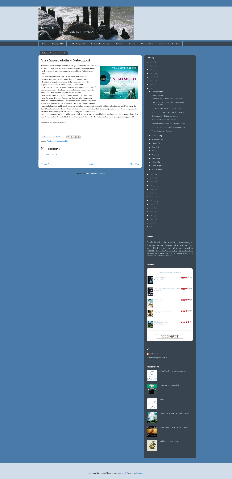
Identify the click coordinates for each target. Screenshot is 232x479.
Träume (179, 253)
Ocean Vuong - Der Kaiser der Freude (173, 427)
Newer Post (46, 164)
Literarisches (169, 242)
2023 (152, 73)
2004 (152, 227)
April (154, 158)
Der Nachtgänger (160, 277)
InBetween (154, 354)
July (154, 147)
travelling (189, 248)
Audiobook (51, 141)
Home (44, 44)
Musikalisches (180, 245)
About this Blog (147, 44)
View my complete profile (157, 358)
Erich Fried (164, 253)
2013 (152, 193)
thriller (65, 141)
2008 (152, 212)
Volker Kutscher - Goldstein (162, 131)
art (192, 242)
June (154, 151)
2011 (152, 200)
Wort (171, 256)
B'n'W (157, 253)
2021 (152, 81)
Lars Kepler (159, 279)
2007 (152, 215)
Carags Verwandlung (162, 311)
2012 (152, 197)
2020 (152, 85)
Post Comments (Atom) (95, 173)
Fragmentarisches (155, 245)
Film (152, 253)
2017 (152, 178)
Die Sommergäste (161, 322)
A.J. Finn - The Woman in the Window (166, 108)
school (167, 256)
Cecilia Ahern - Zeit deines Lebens (164, 116)
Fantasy (168, 245)
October (155, 136)
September (156, 139)
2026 (152, 62)
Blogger (139, 473)
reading (174, 251)
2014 (152, 189)
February (155, 166)
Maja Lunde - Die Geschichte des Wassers (167, 112)
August (155, 143)
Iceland (59, 141)
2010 (152, 204)
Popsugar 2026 (58, 44)
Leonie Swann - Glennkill (169, 385)
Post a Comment (51, 154)
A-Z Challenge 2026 (77, 44)
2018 (152, 174)
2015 (152, 185)
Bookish (119, 44)
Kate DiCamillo (160, 302)
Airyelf (123, 473)
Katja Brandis (160, 313)
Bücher (172, 253)
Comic (154, 256)
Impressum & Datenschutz (169, 44)
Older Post (134, 164)
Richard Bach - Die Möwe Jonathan (172, 371)
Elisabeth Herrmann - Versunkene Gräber (175, 413)
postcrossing (184, 242)
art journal (182, 251)
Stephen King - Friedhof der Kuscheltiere (167, 98)
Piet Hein (162, 399)
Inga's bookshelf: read (170, 272)
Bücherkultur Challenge (100, 44)
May (154, 154)
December (156, 91)
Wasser (168, 251)
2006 (152, 219)
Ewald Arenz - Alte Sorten (169, 441)
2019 (152, 88)
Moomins (186, 253)
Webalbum (160, 256)
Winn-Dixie (158, 300)
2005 (152, 223)
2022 (152, 77)
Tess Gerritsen (160, 324)
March (154, 162)
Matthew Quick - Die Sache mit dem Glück (168, 127)
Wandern (131, 44)
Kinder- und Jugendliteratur (167, 248)
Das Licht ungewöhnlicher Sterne (167, 288)
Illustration (152, 250)
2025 (152, 66)
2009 (152, 208)
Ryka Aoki (159, 290)
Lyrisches (161, 251)
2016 (152, 182)
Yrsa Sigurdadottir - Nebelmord (163, 120)
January (155, 169)
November (156, 95)
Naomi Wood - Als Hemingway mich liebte (168, 123)
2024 (152, 69)
